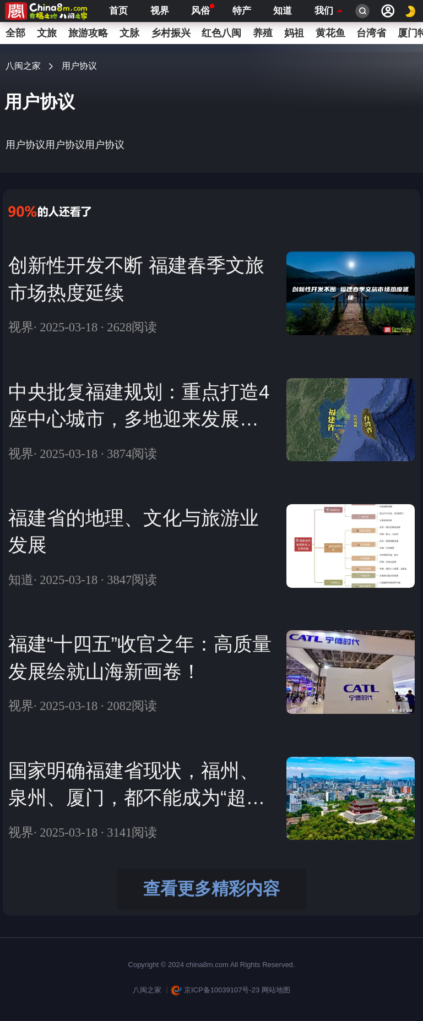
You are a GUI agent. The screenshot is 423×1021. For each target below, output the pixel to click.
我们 (323, 11)
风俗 (200, 10)
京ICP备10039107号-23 (215, 990)
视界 (159, 11)
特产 (241, 11)
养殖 (263, 33)
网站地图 (276, 990)
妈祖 (294, 33)
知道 (282, 11)
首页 (118, 11)
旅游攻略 (88, 33)
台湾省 (371, 33)
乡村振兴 (171, 33)
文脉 (129, 33)
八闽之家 (23, 65)
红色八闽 (221, 33)
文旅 (47, 33)
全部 (15, 33)
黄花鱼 (330, 33)
